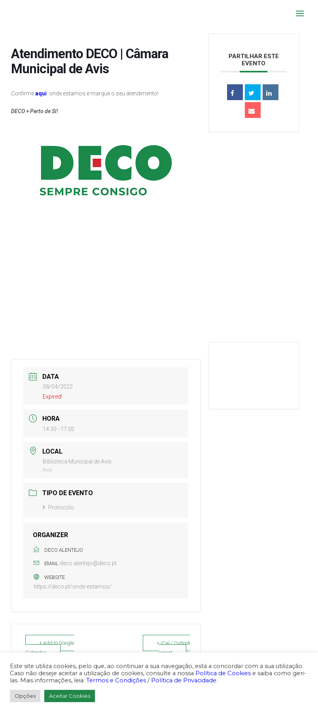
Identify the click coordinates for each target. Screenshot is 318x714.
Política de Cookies (223, 673)
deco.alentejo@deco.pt (88, 563)
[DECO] (23, 13)
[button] (300, 13)
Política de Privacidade (183, 680)
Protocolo (58, 507)
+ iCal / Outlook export (173, 648)
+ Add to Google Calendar (49, 648)
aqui (41, 93)
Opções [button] (25, 696)
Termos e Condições (116, 680)
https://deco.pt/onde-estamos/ (73, 586)
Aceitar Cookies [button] (69, 696)
